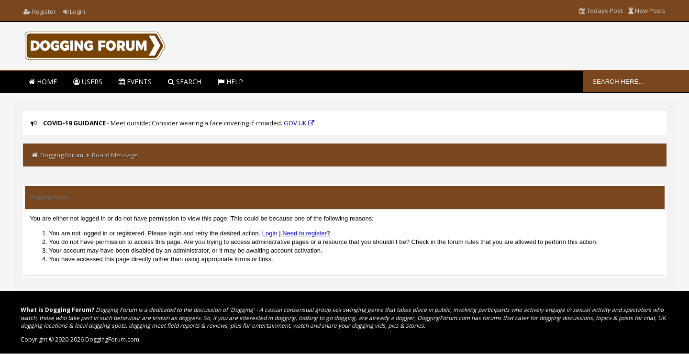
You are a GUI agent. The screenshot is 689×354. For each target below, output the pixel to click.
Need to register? (306, 233)
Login (74, 11)
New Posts (647, 10)
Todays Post (600, 10)
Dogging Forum (61, 155)
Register (39, 11)
